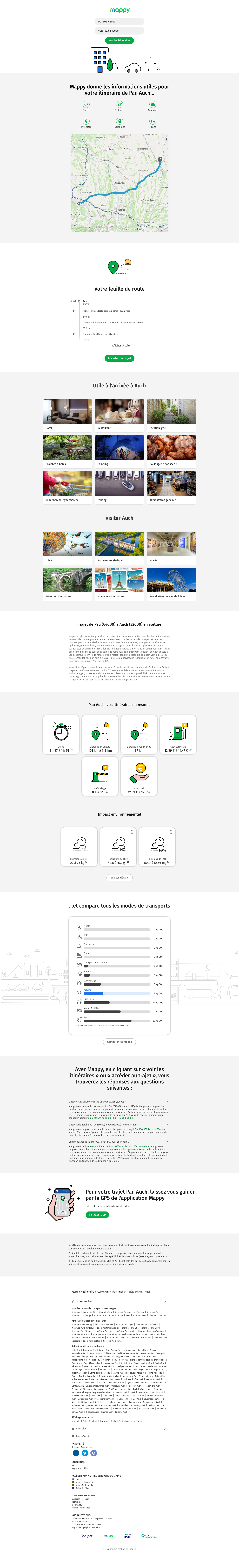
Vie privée (98, 1519)
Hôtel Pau (76, 1350)
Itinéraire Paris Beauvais (118, 1338)
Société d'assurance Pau (128, 1353)
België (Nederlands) (82, 1485)
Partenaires (85, 1508)
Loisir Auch (95, 1396)
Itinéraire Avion (139, 1315)
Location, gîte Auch (151, 1386)
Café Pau (163, 1366)
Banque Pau (105, 1370)
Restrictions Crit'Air (108, 1421)
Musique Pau (94, 1363)
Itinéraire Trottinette (158, 1315)
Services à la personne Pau (125, 1370)
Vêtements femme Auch (106, 1399)
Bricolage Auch (92, 1412)
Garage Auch (77, 1383)
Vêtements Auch (103, 1409)
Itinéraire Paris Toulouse (83, 1331)
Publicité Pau (140, 1366)
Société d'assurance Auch (97, 1386)
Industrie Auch (125, 1405)
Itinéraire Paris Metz (91, 1341)
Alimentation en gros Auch (124, 1409)
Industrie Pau (91, 1376)
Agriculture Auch (85, 1399)
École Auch (107, 1396)
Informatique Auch (80, 1396)
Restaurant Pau (89, 1350)
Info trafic (76, 1421)
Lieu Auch (137, 1399)
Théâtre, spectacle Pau (135, 1373)
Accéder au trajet (119, 358)
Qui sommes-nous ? (80, 1499)
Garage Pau (104, 1350)
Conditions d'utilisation (82, 1519)
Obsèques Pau (147, 1353)
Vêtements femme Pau (82, 1366)
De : (106, 21)
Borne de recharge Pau (100, 1373)
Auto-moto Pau (95, 1353)
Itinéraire (76, 1312)
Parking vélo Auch (146, 1409)
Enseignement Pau (124, 1366)
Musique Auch (110, 1405)
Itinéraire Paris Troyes (112, 1341)
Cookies (108, 1519)
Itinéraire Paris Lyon (124, 1325)
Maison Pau (116, 1350)
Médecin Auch (146, 1389)
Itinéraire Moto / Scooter (105, 1315)
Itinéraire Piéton (89, 1312)
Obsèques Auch (118, 1386)
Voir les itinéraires (120, 40)
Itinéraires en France (103, 1325)
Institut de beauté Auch (88, 1402)
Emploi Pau (159, 1363)
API (73, 1465)
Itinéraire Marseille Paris (107, 1328)
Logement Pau (145, 1370)
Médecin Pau (94, 1360)
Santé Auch (114, 1389)
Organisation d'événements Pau (130, 1356)
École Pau (152, 1366)
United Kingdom (80, 1488)
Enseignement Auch (151, 1402)
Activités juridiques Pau (109, 1376)
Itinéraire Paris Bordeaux (83, 1328)
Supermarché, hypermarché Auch (87, 1405)
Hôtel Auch (138, 1379)
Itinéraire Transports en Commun (129, 1312)
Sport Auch (159, 1389)
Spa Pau (94, 1379)
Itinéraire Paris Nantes (126, 1331)
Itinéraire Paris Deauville (147, 1325)
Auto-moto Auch (158, 1383)
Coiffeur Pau (109, 1353)
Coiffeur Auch (78, 1386)
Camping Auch (100, 1389)
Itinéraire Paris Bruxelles (93, 1338)
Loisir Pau (127, 1379)
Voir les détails (120, 877)
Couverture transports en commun (87, 1524)
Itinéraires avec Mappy (82, 1325)
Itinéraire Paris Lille (130, 1328)
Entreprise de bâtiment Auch (111, 1383)
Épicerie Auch (121, 1412)
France (77, 1479)
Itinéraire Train (153, 1312)
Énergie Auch (135, 1402)
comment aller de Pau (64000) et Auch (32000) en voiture (120, 1146)
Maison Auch (91, 1383)
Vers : (108, 30)
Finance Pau (77, 1376)
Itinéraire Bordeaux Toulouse (151, 1331)
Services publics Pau (143, 1363)
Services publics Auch (125, 1392)
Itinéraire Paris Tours (81, 1334)
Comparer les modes (119, 1041)
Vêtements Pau (146, 1376)
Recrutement (77, 1502)
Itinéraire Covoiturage (81, 1315)
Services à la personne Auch (114, 1402)
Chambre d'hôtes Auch (82, 1389)
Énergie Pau (118, 1373)
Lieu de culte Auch (123, 1396)
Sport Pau (123, 1360)
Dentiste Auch (144, 1392)
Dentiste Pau (126, 1363)
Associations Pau (79, 1360)
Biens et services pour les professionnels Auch (93, 1392)
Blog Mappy (77, 1505)
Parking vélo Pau (109, 1360)
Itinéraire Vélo (105, 1312)
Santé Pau (151, 1356)
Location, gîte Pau (85, 1356)
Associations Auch (129, 1389)
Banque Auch (125, 1399)
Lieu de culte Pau (129, 1376)
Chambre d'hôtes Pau (104, 1356)
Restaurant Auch (153, 1379)
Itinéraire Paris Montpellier (105, 1334)
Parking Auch (139, 1405)
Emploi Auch (157, 1392)
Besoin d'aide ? (80, 1436)
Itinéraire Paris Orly (150, 1328)
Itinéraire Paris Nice (105, 1331)
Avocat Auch (138, 1396)
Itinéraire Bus (124, 1315)
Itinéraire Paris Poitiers (141, 1338)
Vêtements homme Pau (110, 1379)
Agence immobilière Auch (137, 1383)
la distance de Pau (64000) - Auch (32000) (111, 1118)
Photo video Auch (86, 1409)
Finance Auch (107, 1412)
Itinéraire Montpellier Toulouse (133, 1334)
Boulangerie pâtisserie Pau (85, 1370)
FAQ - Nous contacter (81, 1522)
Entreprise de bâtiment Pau (135, 1350)
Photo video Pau (155, 1373)
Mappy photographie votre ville (86, 1527)
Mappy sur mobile (80, 1468)
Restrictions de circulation (130, 1421)
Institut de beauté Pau (104, 1366)
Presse (75, 1508)
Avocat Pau (82, 1363)
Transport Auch (134, 1386)
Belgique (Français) (82, 1482)
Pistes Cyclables (90, 1421)
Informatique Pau (110, 1363)
